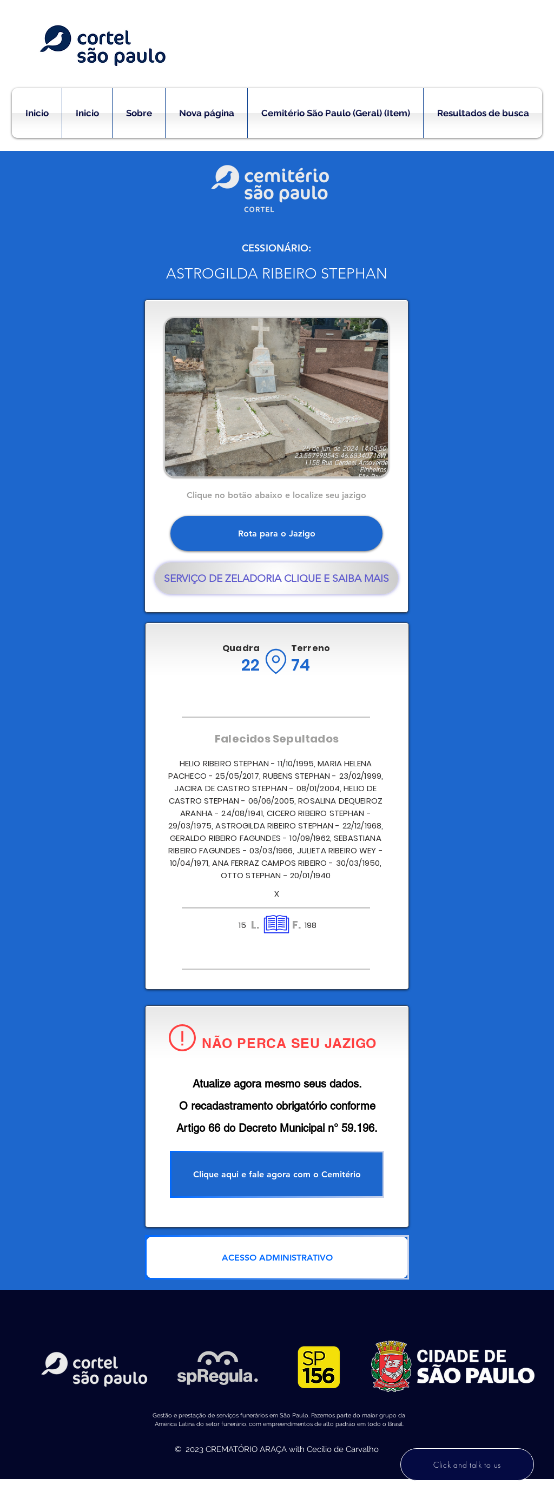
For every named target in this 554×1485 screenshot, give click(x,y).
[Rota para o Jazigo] (276, 533)
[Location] (275, 661)
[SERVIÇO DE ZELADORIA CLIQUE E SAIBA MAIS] (276, 578)
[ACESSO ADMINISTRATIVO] (277, 1257)
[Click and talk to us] (467, 1464)
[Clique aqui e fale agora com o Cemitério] (277, 1174)
